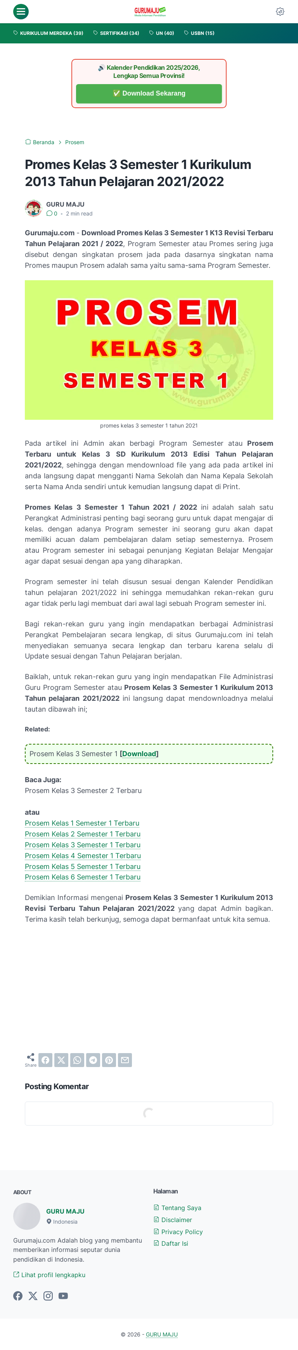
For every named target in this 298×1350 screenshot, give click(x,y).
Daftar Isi (170, 1243)
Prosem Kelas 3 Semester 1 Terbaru (82, 845)
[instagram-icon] (48, 1296)
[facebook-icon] (18, 1296)
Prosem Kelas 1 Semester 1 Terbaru (82, 823)
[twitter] (61, 1060)
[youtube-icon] (63, 1296)
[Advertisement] (149, 988)
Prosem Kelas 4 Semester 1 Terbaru (83, 856)
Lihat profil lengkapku (49, 1275)
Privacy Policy (178, 1232)
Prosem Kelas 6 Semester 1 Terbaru (82, 877)
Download (139, 754)
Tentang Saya (177, 1208)
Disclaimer (172, 1220)
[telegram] (93, 1060)
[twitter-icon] (33, 1296)
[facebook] (45, 1060)
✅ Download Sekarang (149, 93)
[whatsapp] (77, 1060)
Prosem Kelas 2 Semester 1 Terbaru (82, 834)
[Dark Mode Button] (280, 11)
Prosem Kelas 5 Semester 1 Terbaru (82, 866)
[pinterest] (109, 1060)
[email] (125, 1060)
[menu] (21, 11)
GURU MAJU (65, 1211)
